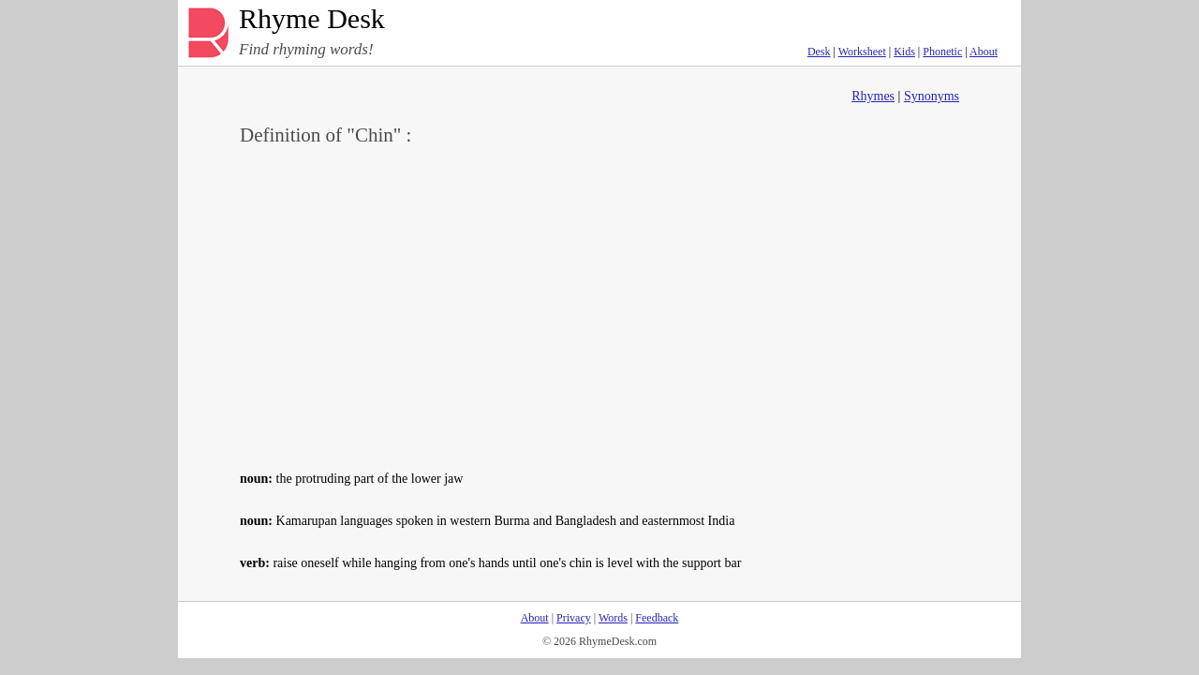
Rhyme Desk (312, 19)
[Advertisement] (599, 305)
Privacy (573, 617)
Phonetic (942, 51)
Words (613, 617)
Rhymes (873, 96)
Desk (819, 51)
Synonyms (931, 96)
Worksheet (862, 51)
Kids (904, 51)
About (984, 51)
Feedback (656, 617)
